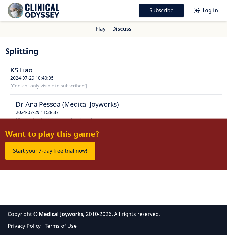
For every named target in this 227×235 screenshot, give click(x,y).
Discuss (121, 28)
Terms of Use (61, 225)
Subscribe (161, 10)
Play (101, 28)
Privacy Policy (24, 225)
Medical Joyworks (61, 214)
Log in (205, 10)
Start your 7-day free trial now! (50, 150)
